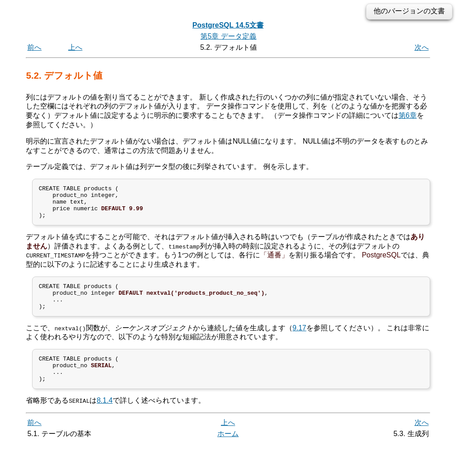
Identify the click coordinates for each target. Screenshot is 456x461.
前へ (34, 47)
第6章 (408, 115)
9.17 (299, 340)
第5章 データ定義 (228, 36)
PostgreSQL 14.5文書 (228, 25)
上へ (75, 47)
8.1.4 (105, 418)
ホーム (228, 451)
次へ (422, 47)
